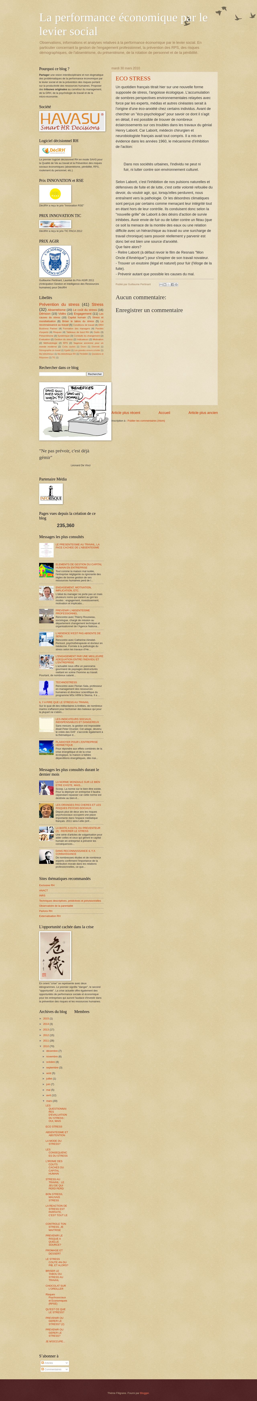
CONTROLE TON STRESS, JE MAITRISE (56, 1227)
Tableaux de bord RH (77, 332)
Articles (47, 1362)
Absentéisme (57, 309)
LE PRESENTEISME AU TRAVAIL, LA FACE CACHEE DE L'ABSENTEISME (77, 546)
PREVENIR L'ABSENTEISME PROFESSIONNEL (73, 612)
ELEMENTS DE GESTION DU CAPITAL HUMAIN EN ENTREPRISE (79, 566)
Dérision (45, 313)
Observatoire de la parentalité (56, 905)
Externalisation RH (50, 916)
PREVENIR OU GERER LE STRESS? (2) (55, 1321)
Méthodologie (50, 343)
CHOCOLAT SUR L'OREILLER (56, 1287)
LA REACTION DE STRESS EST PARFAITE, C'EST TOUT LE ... (56, 1212)
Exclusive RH (47, 885)
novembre (52, 1056)
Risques (57, 332)
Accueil (164, 413)
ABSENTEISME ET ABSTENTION (57, 1134)
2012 (46, 1035)
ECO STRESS (133, 78)
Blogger (144, 1393)
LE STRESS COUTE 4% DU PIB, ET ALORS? (57, 1262)
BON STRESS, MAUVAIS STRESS (54, 1197)
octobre (51, 1061)
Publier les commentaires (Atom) (146, 420)
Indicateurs (83, 339)
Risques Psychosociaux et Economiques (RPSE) (56, 1299)
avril (49, 1095)
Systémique (64, 336)
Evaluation (44, 339)
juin (48, 1084)
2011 (46, 1040)
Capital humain (77, 317)
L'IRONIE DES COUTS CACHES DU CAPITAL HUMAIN (55, 1167)
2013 (46, 1029)
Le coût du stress (85, 309)
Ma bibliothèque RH (67, 354)
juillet (49, 1078)
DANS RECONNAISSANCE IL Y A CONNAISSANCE (75, 852)
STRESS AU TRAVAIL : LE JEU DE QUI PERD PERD (55, 1184)
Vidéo (62, 313)
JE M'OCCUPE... (55, 1341)
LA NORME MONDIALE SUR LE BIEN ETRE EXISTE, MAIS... (78, 783)
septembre (52, 1067)
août (49, 1073)
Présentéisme (46, 336)
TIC (54, 357)
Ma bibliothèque (46, 354)
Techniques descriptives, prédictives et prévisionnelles (70, 900)
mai (48, 1089)
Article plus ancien (203, 413)
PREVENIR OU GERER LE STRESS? (54, 1332)
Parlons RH (45, 910)
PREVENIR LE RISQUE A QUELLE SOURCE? (54, 1240)
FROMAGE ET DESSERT (54, 1252)
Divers (84, 347)
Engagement (83, 313)
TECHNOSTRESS (66, 682)
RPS (65, 343)
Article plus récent (125, 413)
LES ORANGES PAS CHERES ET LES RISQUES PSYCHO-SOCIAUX (78, 806)
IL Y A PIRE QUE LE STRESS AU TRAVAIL (64, 702)
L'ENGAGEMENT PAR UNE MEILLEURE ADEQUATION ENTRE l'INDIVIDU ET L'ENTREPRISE (79, 659)
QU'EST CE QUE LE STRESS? (56, 1311)
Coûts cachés (68, 347)
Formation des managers (76, 328)
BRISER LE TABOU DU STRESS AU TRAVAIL (54, 1275)
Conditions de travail (83, 325)
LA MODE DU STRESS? (53, 1142)
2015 (46, 1018)
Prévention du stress (59, 304)
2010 (46, 1046)
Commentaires (51, 1369)
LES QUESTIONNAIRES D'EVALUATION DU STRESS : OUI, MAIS (56, 1113)
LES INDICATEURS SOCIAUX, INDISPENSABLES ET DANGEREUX (77, 721)
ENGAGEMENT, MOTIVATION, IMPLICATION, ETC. (74, 589)
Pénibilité (84, 354)
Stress (97, 304)
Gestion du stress (63, 339)
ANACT (43, 890)
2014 (46, 1023)
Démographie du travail (50, 350)
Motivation (98, 339)
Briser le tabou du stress (78, 321)
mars (49, 1100)
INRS (42, 895)
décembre (52, 1050)
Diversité (96, 347)
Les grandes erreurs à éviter (87, 350)
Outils (97, 332)
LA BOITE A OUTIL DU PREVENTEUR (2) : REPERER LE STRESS (78, 829)
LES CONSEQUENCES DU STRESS (56, 1152)
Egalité (67, 350)
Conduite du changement (87, 336)
